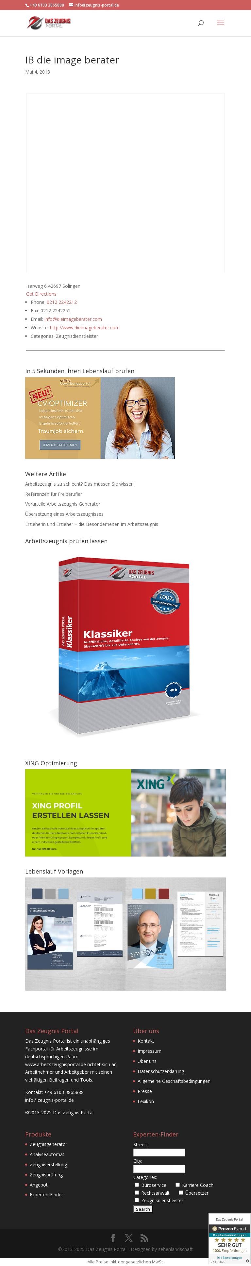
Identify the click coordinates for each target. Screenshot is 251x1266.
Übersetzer (197, 1193)
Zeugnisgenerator (48, 1144)
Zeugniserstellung (48, 1164)
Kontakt (146, 1041)
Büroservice (154, 1185)
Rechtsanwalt (155, 1193)
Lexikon (146, 1101)
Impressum (149, 1051)
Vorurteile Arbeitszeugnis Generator (62, 504)
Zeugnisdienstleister (162, 1200)
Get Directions (41, 294)
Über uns (147, 1061)
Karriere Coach (198, 1185)
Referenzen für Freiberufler (53, 494)
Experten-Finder (46, 1194)
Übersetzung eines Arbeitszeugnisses (64, 514)
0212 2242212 (62, 302)
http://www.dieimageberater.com (85, 327)
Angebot (39, 1185)
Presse (145, 1091)
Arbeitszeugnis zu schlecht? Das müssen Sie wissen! (80, 484)
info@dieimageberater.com (73, 319)
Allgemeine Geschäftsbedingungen (174, 1081)
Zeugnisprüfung (46, 1174)
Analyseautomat (47, 1154)
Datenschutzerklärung (161, 1071)
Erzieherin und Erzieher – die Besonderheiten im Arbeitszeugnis (91, 524)
